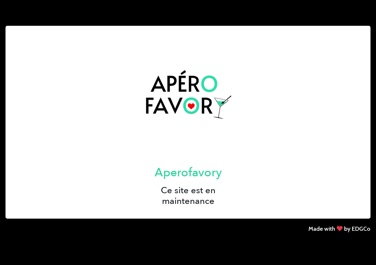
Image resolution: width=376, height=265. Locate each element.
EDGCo (361, 228)
